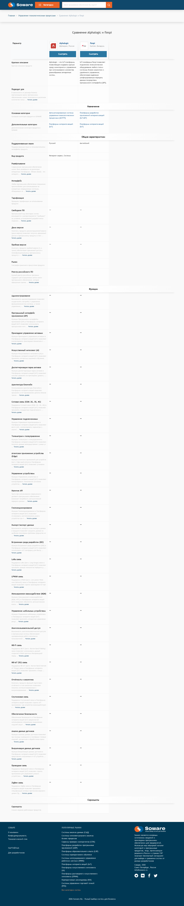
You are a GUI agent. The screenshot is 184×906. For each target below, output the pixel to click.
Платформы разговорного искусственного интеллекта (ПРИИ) (79, 875)
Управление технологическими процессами (37, 15)
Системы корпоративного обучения (77, 855)
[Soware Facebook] (149, 875)
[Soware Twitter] (155, 875)
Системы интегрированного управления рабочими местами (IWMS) (79, 859)
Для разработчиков (16, 853)
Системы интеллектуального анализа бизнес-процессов (77, 837)
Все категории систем (71, 890)
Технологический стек (17, 839)
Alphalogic (64, 43)
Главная (11, 15)
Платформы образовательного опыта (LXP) (80, 851)
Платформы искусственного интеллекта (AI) (79, 868)
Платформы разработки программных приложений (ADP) (78, 846)
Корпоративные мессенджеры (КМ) (77, 880)
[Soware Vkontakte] (143, 875)
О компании (13, 832)
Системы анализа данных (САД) (75, 832)
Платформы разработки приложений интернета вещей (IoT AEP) (92, 115)
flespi (92, 43)
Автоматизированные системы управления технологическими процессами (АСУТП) (61, 115)
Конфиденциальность (17, 836)
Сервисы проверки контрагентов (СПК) (78, 842)
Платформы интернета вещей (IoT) (77, 864)
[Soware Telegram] (136, 875)
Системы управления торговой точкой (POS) (78, 884)
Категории (45, 5)
